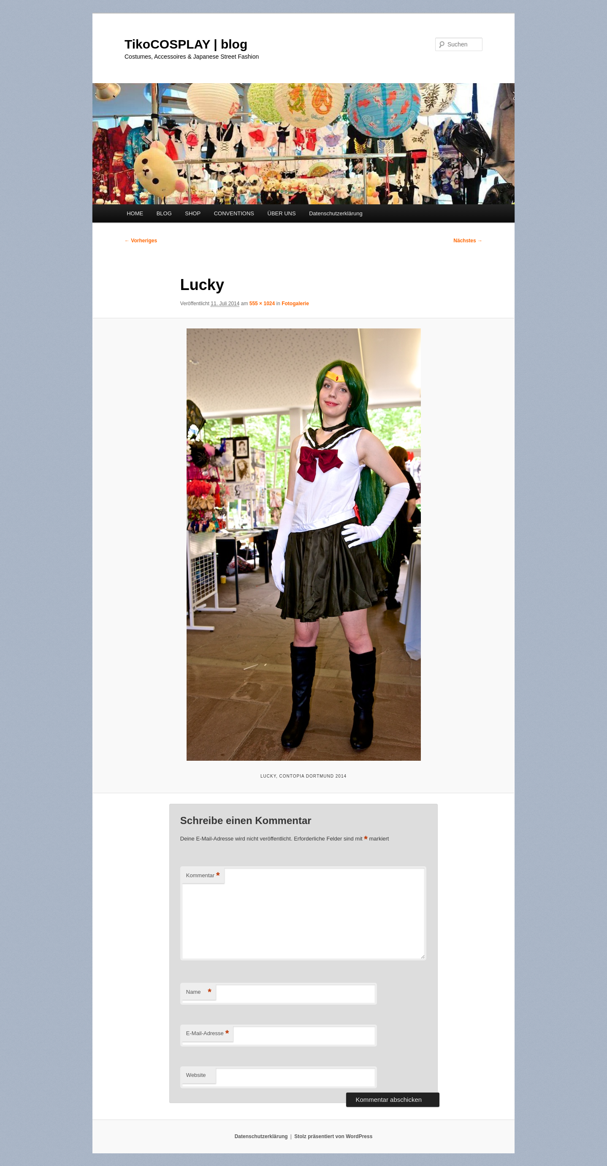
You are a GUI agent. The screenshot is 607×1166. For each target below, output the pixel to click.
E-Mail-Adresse (207, 1034)
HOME (135, 213)
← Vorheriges (141, 241)
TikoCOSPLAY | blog (186, 44)
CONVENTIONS (234, 213)
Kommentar (203, 876)
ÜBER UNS (282, 213)
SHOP (193, 213)
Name (198, 992)
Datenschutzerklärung (335, 213)
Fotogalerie (295, 303)
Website (196, 1075)
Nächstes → (467, 241)
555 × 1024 (262, 303)
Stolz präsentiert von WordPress (333, 1136)
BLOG (164, 213)
